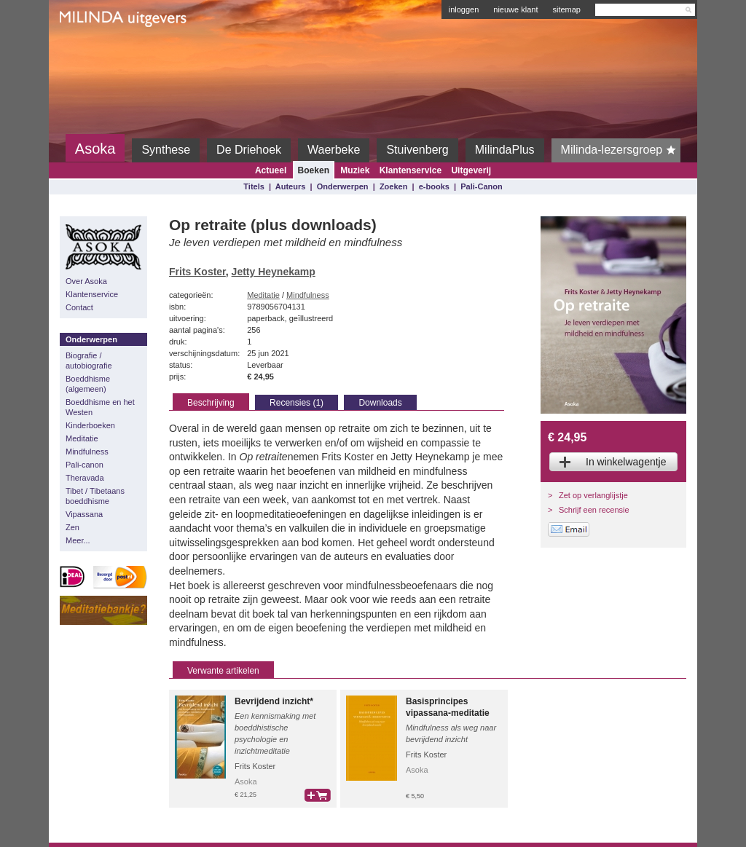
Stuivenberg (417, 149)
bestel (318, 795)
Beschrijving (211, 403)
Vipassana (84, 514)
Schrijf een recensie (594, 510)
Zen (72, 527)
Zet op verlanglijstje (593, 495)
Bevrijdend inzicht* (274, 701)
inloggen (464, 9)
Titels (253, 186)
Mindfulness (87, 451)
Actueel (270, 170)
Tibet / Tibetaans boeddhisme (95, 495)
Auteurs (290, 186)
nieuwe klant (515, 9)
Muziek (354, 170)
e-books (434, 186)
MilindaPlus (505, 149)
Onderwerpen (343, 186)
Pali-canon (84, 464)
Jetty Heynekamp (273, 271)
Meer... (78, 540)
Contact (79, 307)
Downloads (379, 403)
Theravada (85, 477)
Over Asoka (86, 281)
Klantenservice (410, 170)
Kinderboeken (90, 425)
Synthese (165, 149)
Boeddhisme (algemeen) (88, 383)
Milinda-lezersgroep (621, 150)
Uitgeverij (471, 170)
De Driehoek (248, 149)
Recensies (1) (296, 403)
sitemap (566, 9)
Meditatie (82, 438)
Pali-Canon (481, 186)
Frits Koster (197, 271)
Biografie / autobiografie (89, 360)
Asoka (95, 149)
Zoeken (394, 186)
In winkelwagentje (626, 462)
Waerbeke (333, 149)
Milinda (90, 52)
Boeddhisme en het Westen (100, 407)
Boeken (313, 170)
